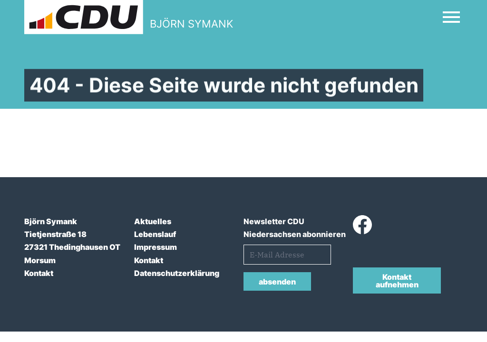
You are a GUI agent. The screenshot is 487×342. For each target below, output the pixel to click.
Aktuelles (152, 221)
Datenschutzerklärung (176, 273)
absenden (277, 281)
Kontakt (38, 273)
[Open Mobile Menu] (451, 17)
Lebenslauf (155, 234)
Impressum (155, 247)
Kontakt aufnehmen (397, 280)
